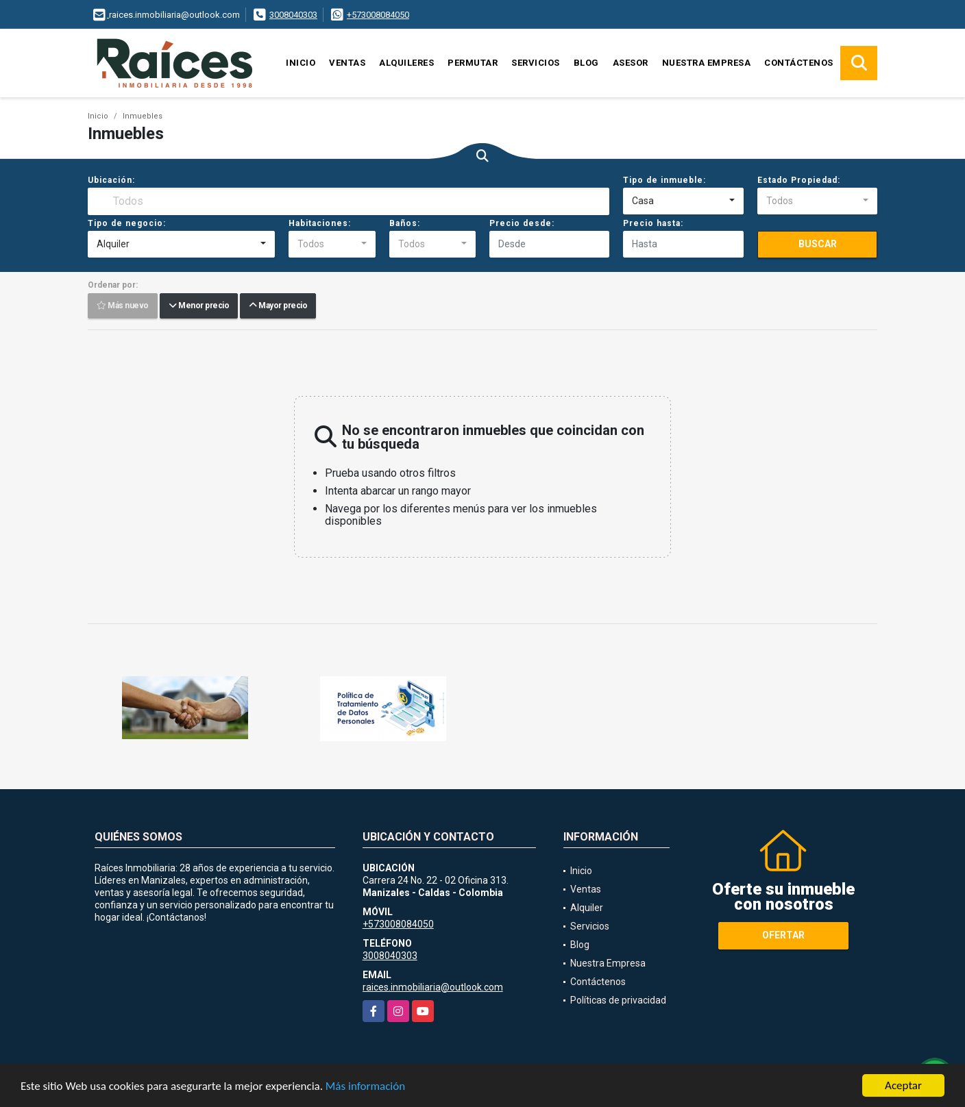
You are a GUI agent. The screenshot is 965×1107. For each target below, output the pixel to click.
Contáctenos (798, 63)
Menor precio (199, 306)
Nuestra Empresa (706, 63)
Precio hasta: (653, 223)
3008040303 (293, 15)
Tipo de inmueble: (664, 180)
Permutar (473, 63)
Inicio (300, 63)
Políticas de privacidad (618, 1000)
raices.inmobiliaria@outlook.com (433, 987)
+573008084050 (378, 15)
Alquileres (406, 63)
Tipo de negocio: (127, 223)
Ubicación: (111, 180)
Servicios (535, 63)
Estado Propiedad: (798, 180)
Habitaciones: (320, 223)
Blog (586, 63)
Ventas (347, 63)
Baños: (404, 223)
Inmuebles (142, 116)
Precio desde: (521, 223)
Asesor (630, 63)
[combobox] (683, 201)
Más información (365, 1086)
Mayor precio (278, 306)
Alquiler (586, 907)
